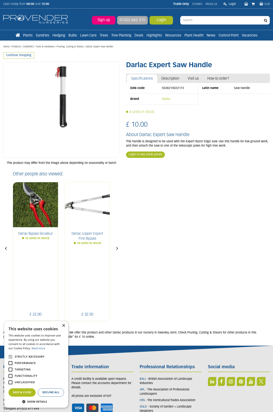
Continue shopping (18, 55)
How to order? (218, 78)
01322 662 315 (132, 20)
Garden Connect (137, 404)
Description (170, 78)
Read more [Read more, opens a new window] (38, 348)
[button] (36, 401)
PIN (241, 318)
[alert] (36, 364)
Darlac (166, 99)
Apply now (83, 366)
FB (221, 318)
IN (231, 318)
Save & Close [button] (22, 392)
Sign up (103, 20)
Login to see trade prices (145, 154)
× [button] (63, 325)
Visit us (193, 78)
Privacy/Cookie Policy (161, 404)
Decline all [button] (51, 392)
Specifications (142, 78)
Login (161, 20)
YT (251, 318)
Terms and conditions (85, 356)
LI (212, 318)
